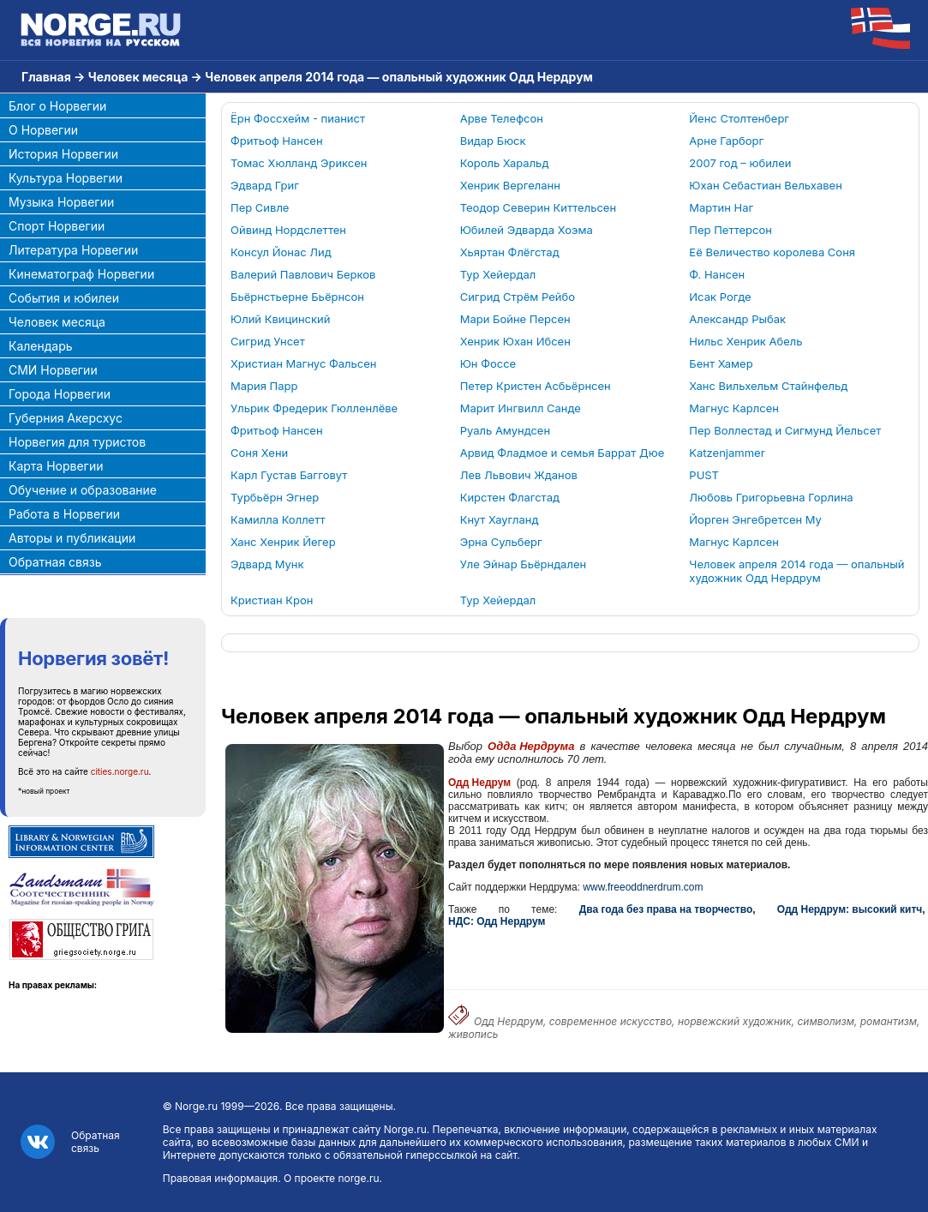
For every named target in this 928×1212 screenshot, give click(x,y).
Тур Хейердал (498, 274)
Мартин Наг (721, 207)
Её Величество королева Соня (772, 252)
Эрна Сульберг (501, 542)
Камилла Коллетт (278, 519)
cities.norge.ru (120, 771)
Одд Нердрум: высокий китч (849, 909)
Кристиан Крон (272, 600)
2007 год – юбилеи (740, 163)
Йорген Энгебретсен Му (755, 519)
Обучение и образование (83, 490)
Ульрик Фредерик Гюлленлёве (314, 408)
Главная (46, 76)
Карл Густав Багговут (289, 475)
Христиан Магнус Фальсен (303, 363)
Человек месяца (138, 76)
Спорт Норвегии (57, 226)
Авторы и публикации (72, 538)
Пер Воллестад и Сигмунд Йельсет (785, 430)
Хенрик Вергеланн (510, 185)
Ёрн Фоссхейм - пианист (298, 118)
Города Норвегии (60, 394)
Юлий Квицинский (280, 319)
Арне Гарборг (726, 140)
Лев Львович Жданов (519, 475)
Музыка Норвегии (61, 202)
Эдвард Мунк (267, 564)
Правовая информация (220, 1178)
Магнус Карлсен (734, 408)
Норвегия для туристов (77, 442)
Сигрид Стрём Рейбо (517, 296)
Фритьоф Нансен (277, 140)
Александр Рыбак (737, 319)
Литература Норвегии (73, 250)
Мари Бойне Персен (515, 319)
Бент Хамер (720, 363)
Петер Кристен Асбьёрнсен (535, 386)
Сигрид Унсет (268, 341)
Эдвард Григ (265, 185)
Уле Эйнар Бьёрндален (523, 564)
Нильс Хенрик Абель (745, 341)
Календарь (41, 346)
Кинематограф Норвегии (81, 274)
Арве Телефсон (501, 118)
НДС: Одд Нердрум (496, 921)
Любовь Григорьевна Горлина (771, 497)
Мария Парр (264, 386)
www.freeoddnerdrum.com (643, 887)
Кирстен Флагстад (510, 497)
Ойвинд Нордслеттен (288, 230)
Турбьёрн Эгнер (275, 497)
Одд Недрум (479, 783)
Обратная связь (55, 562)
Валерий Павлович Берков (303, 274)
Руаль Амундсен (505, 430)
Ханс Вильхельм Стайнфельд (768, 386)
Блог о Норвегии (57, 106)
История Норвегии (63, 154)
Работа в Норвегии (64, 514)
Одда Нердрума (531, 746)
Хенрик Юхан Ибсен (515, 341)
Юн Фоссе (488, 363)
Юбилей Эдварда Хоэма (526, 230)
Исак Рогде (720, 296)
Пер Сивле (260, 207)
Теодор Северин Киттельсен (538, 207)
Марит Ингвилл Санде (520, 408)
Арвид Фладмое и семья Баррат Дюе (562, 452)
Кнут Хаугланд (499, 519)
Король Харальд (504, 163)
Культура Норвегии (66, 178)
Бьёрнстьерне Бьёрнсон (297, 296)
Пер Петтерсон (730, 230)
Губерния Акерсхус (66, 418)
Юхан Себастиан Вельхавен (765, 185)
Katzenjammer (726, 452)
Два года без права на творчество (666, 909)
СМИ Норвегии (53, 370)
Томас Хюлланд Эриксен (299, 163)
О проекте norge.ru (331, 1178)
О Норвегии (43, 130)
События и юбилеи (64, 298)
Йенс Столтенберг (739, 118)
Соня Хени (259, 452)
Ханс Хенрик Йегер (283, 542)
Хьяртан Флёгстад (510, 252)
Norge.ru (196, 1106)
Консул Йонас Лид (281, 252)
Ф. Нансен (717, 274)
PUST (704, 475)
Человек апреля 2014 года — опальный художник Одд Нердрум (796, 571)
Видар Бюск (493, 140)
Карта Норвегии (56, 466)
